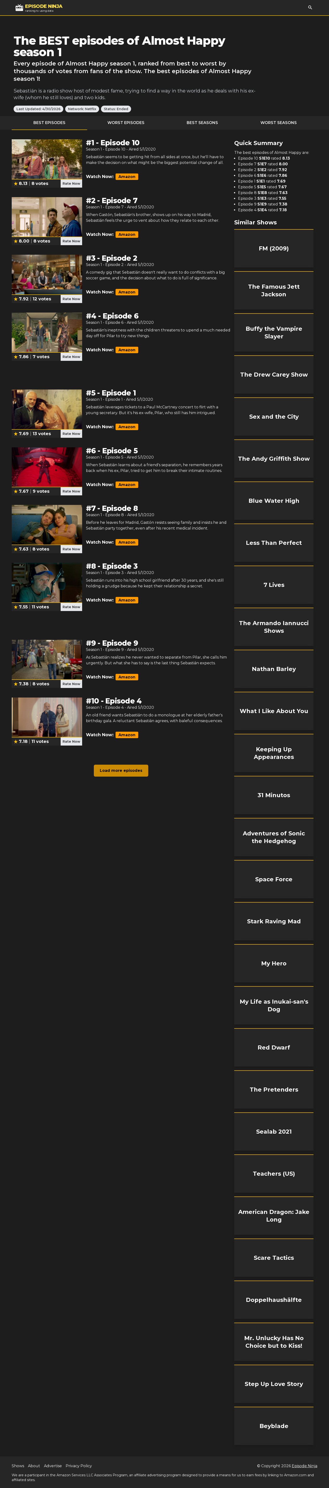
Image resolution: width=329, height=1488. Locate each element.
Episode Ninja (304, 1466)
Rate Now (71, 183)
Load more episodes (121, 770)
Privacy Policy (79, 1466)
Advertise (53, 1466)
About (34, 1466)
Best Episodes (49, 122)
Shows (18, 1466)
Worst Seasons (278, 122)
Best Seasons (202, 122)
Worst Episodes (125, 122)
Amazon (126, 176)
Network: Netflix (82, 109)
